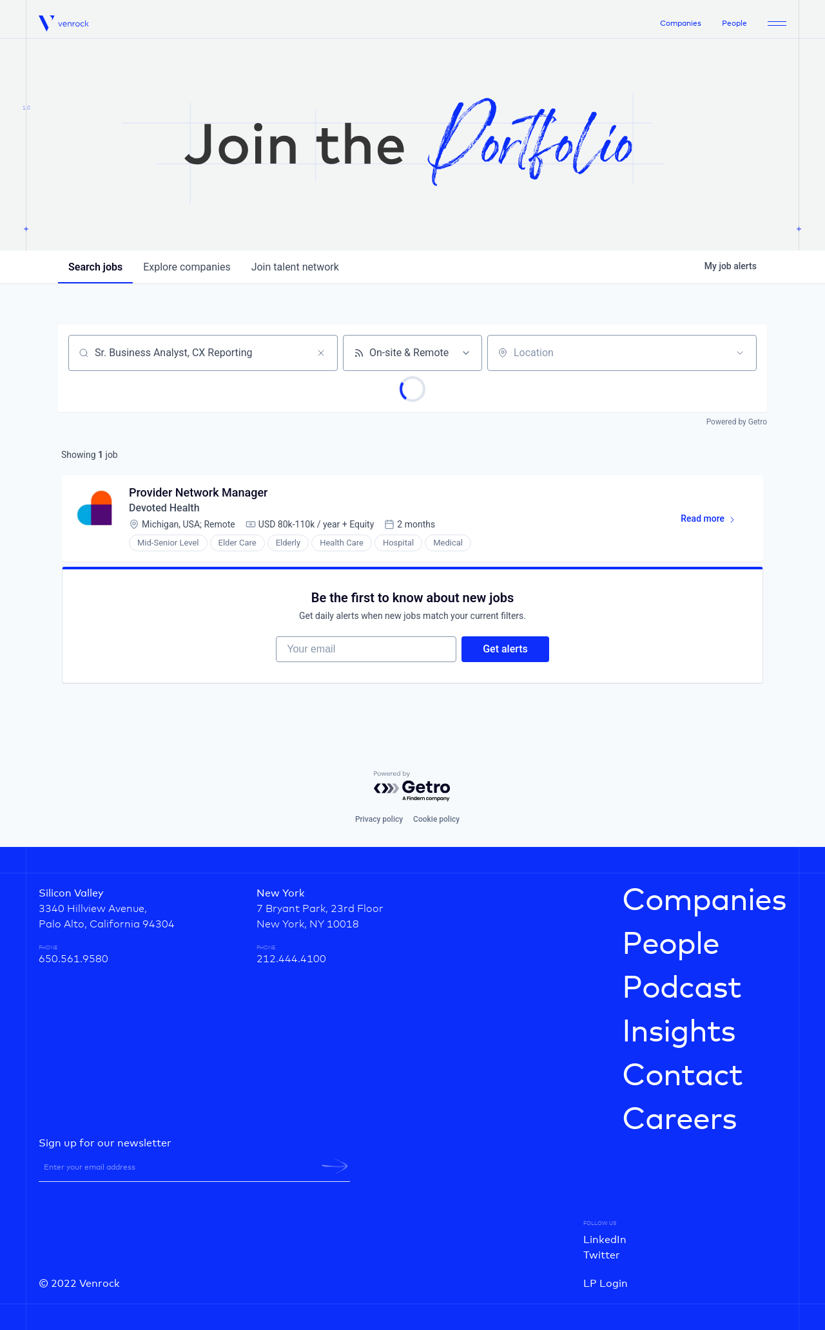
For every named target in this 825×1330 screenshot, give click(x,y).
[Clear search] (321, 353)
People (734, 24)
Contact (682, 1076)
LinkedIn (604, 1240)
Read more (714, 521)
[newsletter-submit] (335, 1166)
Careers (679, 1120)
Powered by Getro (736, 421)
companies (186, 267)
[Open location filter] (740, 353)
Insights (678, 1032)
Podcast (681, 988)
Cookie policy (436, 819)
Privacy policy (379, 819)
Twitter (601, 1255)
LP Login (605, 1283)
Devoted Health (164, 508)
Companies (680, 24)
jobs (95, 267)
